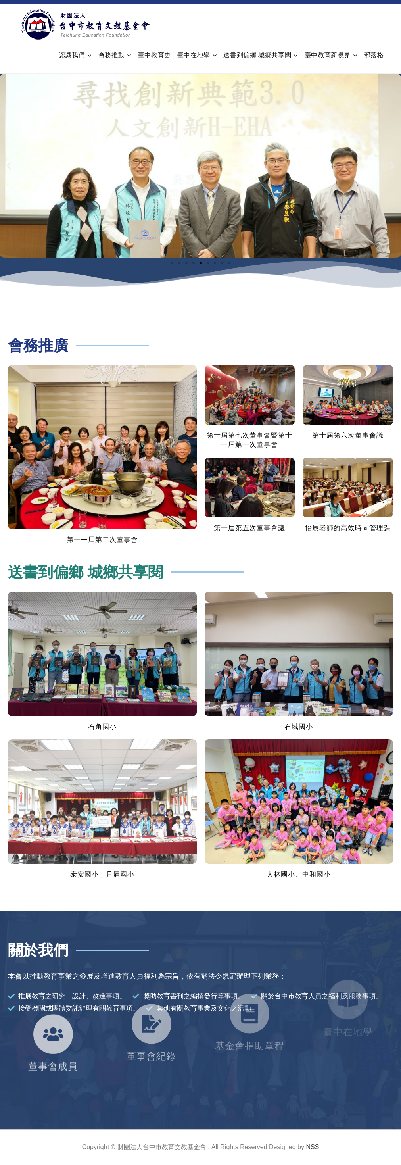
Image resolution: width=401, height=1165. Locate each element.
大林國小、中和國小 (299, 874)
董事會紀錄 (151, 1023)
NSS (312, 1147)
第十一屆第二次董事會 (102, 540)
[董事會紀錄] (151, 991)
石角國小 (102, 727)
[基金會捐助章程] (249, 984)
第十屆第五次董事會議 (249, 528)
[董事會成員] (53, 1005)
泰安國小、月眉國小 (102, 874)
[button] (9, 166)
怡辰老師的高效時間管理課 (348, 528)
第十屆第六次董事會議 (348, 435)
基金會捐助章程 (249, 1016)
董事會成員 (53, 1037)
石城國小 (298, 727)
